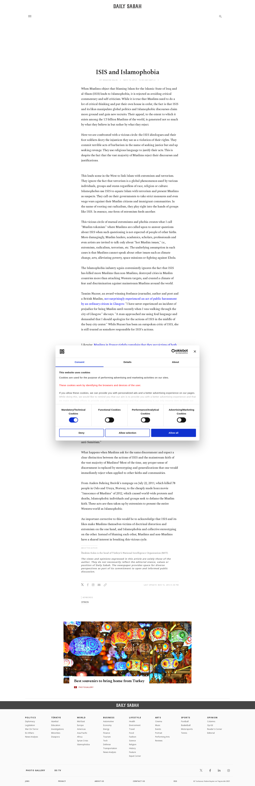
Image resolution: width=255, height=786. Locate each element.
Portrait (158, 733)
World (81, 717)
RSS (175, 781)
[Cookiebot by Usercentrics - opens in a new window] (174, 351)
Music (157, 725)
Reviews (158, 740)
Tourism (107, 736)
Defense (107, 744)
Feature (132, 752)
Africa (79, 736)
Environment (134, 725)
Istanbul (54, 721)
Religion (132, 744)
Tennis (184, 733)
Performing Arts (162, 736)
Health (132, 721)
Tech (105, 740)
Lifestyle (135, 717)
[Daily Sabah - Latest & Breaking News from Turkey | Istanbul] (127, 6)
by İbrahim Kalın (109, 80)
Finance (106, 733)
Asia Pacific (82, 733)
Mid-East (81, 721)
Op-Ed (210, 725)
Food (131, 733)
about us (99, 781)
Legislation (30, 725)
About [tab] (175, 362)
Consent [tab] (79, 362)
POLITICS (30, 717)
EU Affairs (29, 733)
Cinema (158, 721)
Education (55, 725)
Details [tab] (127, 362)
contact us (139, 781)
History (132, 748)
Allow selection (127, 432)
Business (109, 717)
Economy (107, 725)
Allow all (173, 432)
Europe (80, 725)
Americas (81, 729)
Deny (81, 432)
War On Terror (31, 729)
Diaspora (55, 736)
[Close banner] (195, 351)
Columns (211, 721)
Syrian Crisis (82, 740)
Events (158, 729)
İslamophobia (83, 744)
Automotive (108, 721)
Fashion (132, 736)
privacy (62, 781)
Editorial (211, 733)
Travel (132, 729)
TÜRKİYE (56, 717)
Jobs (27, 781)
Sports (185, 717)
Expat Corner (135, 756)
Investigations (57, 729)
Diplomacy (30, 721)
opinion (85, 602)
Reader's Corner (214, 729)
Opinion (212, 717)
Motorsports (187, 729)
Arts (158, 717)
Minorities (55, 733)
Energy (106, 729)
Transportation (110, 748)
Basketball (186, 725)
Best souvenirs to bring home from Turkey (103, 680)
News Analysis (31, 736)
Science (132, 740)
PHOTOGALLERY (86, 690)
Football (185, 721)
